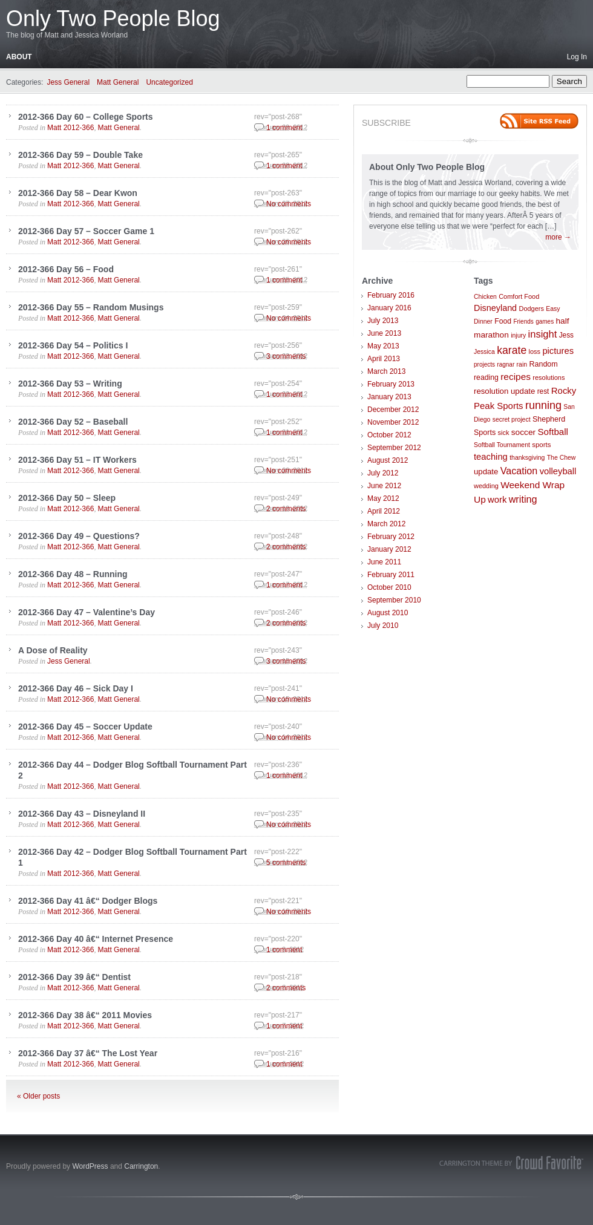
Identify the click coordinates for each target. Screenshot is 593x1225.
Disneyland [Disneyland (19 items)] (495, 308)
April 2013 (383, 358)
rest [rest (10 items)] (543, 391)
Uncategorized (169, 82)
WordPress (90, 1166)
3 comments (286, 356)
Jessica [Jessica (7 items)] (484, 351)
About (19, 57)
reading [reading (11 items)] (486, 377)
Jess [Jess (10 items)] (566, 335)
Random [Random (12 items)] (543, 364)
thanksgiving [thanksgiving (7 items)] (527, 457)
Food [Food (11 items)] (502, 321)
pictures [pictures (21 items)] (558, 351)
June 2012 (384, 486)
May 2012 (383, 498)
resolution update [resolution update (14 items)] (504, 391)
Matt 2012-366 (70, 127)
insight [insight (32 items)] (542, 334)
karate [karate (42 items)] (511, 350)
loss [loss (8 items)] (535, 351)
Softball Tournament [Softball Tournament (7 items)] (502, 445)
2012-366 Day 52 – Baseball (73, 421)
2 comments (286, 509)
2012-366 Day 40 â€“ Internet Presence (95, 939)
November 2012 (393, 422)
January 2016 (389, 308)
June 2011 (384, 562)
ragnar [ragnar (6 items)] (505, 364)
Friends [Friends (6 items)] (523, 321)
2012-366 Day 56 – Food (66, 269)
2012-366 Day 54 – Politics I (73, 345)
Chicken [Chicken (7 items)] (485, 296)
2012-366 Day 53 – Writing (70, 383)
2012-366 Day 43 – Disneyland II (81, 813)
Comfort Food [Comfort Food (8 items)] (519, 296)
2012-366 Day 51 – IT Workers (77, 460)
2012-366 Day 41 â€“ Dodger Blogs (87, 901)
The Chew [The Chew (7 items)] (561, 457)
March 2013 (386, 371)
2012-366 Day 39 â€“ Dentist (74, 977)
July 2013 (382, 320)
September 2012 (394, 447)
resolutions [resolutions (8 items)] (548, 377)
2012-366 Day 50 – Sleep (67, 498)
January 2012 (389, 549)
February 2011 (390, 574)
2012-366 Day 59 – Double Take (80, 155)
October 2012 (389, 435)
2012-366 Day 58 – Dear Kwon (77, 193)
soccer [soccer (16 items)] (523, 432)
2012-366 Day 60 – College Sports (85, 117)
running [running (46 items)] (543, 405)
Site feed (539, 121)
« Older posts (38, 1096)
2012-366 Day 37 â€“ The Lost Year (87, 1053)
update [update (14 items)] (486, 471)
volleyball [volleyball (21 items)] (558, 471)
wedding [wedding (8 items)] (486, 485)
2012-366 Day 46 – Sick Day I (75, 688)
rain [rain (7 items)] (522, 364)
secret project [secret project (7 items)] (512, 419)
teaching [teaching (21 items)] (491, 457)
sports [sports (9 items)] (541, 444)
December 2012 (393, 409)
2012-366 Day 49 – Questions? (79, 536)
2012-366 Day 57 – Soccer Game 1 (86, 231)
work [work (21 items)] (497, 500)
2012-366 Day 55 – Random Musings (90, 307)
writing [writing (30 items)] (523, 499)
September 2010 (394, 600)
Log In (577, 57)
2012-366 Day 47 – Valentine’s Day (86, 612)
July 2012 (382, 473)
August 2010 (387, 613)
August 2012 (387, 460)
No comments (288, 204)
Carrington (141, 1166)
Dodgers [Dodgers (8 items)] (531, 308)
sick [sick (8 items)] (503, 432)
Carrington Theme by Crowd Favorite (511, 1163)
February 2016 (390, 295)
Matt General (118, 82)
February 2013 (390, 384)
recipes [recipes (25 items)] (515, 376)
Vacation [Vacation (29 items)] (519, 470)
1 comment (284, 127)
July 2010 (382, 625)
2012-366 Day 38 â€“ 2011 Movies (85, 1015)
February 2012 (390, 536)
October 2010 (389, 587)
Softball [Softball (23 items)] (552, 431)
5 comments (286, 862)
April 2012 (383, 511)
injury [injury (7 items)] (518, 335)
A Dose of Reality (53, 650)
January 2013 (389, 397)
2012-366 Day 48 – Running (73, 574)
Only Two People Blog (113, 18)
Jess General (68, 82)
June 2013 (384, 333)
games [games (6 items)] (545, 321)
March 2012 (386, 524)
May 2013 (383, 346)
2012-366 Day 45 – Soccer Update (85, 726)
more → (558, 237)
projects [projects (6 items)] (484, 364)
